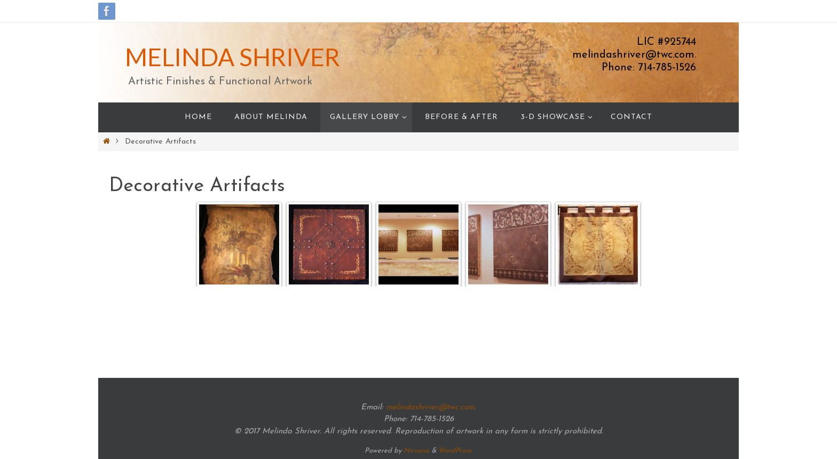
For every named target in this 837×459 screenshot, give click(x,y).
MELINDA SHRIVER (232, 57)
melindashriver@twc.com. (431, 407)
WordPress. (455, 450)
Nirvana (416, 450)
